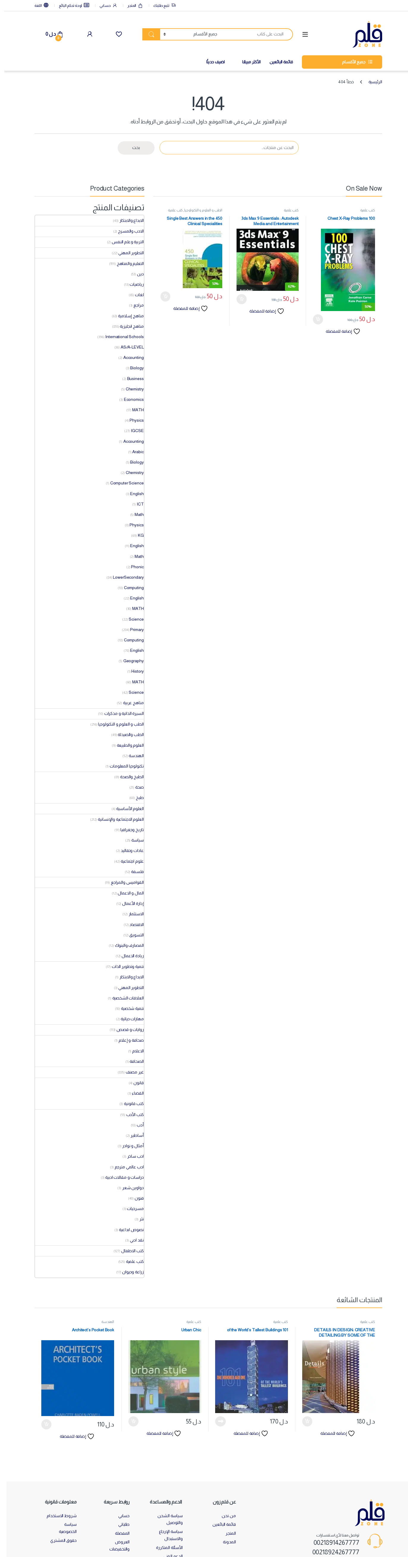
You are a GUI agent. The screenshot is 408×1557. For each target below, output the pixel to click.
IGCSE (133, 430)
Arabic (133, 451)
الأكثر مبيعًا (247, 61)
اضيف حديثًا (211, 61)
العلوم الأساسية (125, 808)
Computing (130, 587)
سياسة (133, 840)
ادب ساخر (131, 1156)
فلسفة (133, 871)
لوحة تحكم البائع (70, 5)
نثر (137, 1219)
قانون (134, 1082)
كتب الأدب (131, 1114)
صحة (135, 787)
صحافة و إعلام (126, 1040)
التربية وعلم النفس (123, 241)
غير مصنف (131, 1072)
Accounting (129, 357)
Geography (129, 660)
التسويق (132, 935)
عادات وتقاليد (127, 850)
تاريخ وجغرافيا (127, 829)
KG (137, 535)
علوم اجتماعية (127, 861)
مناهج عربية (129, 702)
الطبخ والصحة (127, 776)
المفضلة (118, 1533)
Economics (130, 399)
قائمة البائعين (277, 61)
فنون (134, 1198)
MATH (133, 409)
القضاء (133, 1093)
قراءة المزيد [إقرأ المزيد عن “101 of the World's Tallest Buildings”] (216, 1421)
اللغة (37, 5)
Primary (132, 629)
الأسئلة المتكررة (165, 1547)
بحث (132, 147)
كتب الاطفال (128, 1250)
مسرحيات (131, 1208)
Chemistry (131, 389)
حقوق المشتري (59, 1540)
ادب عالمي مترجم (125, 1166)
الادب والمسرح (126, 231)
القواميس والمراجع (123, 882)
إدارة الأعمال (128, 903)
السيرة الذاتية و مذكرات (120, 713)
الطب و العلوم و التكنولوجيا (199, 210)
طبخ (136, 797)
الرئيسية (371, 81)
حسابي (104, 5)
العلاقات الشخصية (124, 998)
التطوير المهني (126, 252)
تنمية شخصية (128, 1008)
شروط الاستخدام (57, 1515)
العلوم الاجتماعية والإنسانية (116, 819)
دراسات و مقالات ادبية (120, 1177)
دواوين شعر (129, 1187)
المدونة (225, 1541)
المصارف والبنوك (125, 945)
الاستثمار (132, 913)
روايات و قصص (125, 1029)
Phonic (133, 566)
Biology (132, 367)
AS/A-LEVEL (128, 347)
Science (132, 619)
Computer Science (123, 483)
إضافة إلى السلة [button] (314, 319)
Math (134, 514)
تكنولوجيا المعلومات (122, 766)
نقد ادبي (133, 1240)
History (133, 671)
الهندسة (132, 755)
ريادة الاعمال (128, 955)
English (132, 493)
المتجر (131, 5)
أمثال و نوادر (128, 1145)
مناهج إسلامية (126, 315)
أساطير (132, 1135)
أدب (136, 1125)
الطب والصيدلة (126, 734)
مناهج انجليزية (127, 326)
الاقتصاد (132, 924)
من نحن (224, 1515)
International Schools (120, 336)
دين (136, 273)
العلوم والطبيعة (126, 745)
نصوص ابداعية (127, 1229)
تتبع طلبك (160, 5)
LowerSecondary (124, 577)
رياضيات (132, 284)
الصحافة (132, 1061)
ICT (136, 504)
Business (131, 378)
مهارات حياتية (127, 1018)
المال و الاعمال (126, 893)
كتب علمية (363, 210)
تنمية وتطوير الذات (123, 966)
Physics (132, 420)
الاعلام (133, 1051)
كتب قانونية (129, 1103)
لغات (135, 294)
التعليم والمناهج (126, 263)
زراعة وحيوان (128, 1271)
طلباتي (119, 1524)
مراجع (134, 305)
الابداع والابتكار (127, 220)
